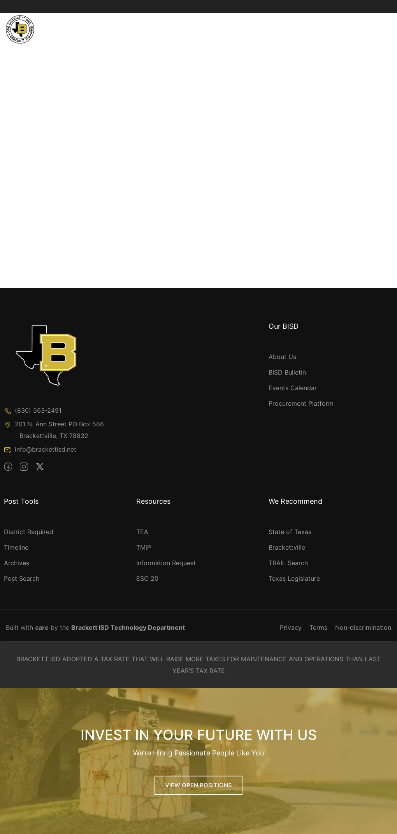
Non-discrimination (363, 627)
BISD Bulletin (287, 372)
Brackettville (287, 547)
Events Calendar (293, 388)
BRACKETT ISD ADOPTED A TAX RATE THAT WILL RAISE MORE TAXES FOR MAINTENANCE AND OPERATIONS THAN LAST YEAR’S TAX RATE (198, 665)
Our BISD (107, 23)
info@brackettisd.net (40, 449)
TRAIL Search (288, 563)
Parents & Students (285, 23)
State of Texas (290, 532)
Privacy (291, 627)
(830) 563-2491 (32, 410)
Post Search (21, 578)
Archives (16, 563)
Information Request (166, 563)
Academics (158, 23)
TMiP (143, 547)
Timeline (16, 547)
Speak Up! (109, 39)
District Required (28, 532)
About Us (282, 357)
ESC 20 (147, 578)
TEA (142, 532)
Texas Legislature (294, 578)
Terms (318, 627)
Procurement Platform (301, 403)
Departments (216, 23)
